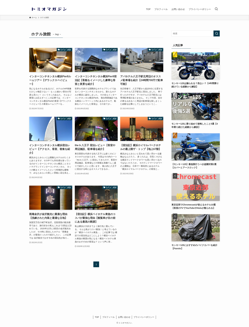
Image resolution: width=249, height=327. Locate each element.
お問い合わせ (124, 317)
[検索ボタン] (216, 9)
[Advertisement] (196, 277)
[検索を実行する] (216, 33)
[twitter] (214, 1)
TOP (97, 317)
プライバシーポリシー (144, 317)
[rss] (218, 1)
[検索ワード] (196, 33)
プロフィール (108, 317)
